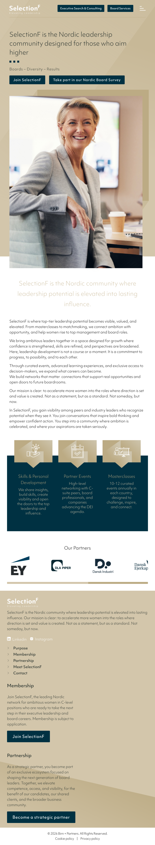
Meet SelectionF (24, 666)
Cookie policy (64, 838)
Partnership (20, 660)
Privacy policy (90, 838)
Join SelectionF (28, 736)
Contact (16, 673)
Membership (21, 654)
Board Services (120, 8)
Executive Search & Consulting (81, 8)
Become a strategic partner (41, 817)
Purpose (17, 648)
